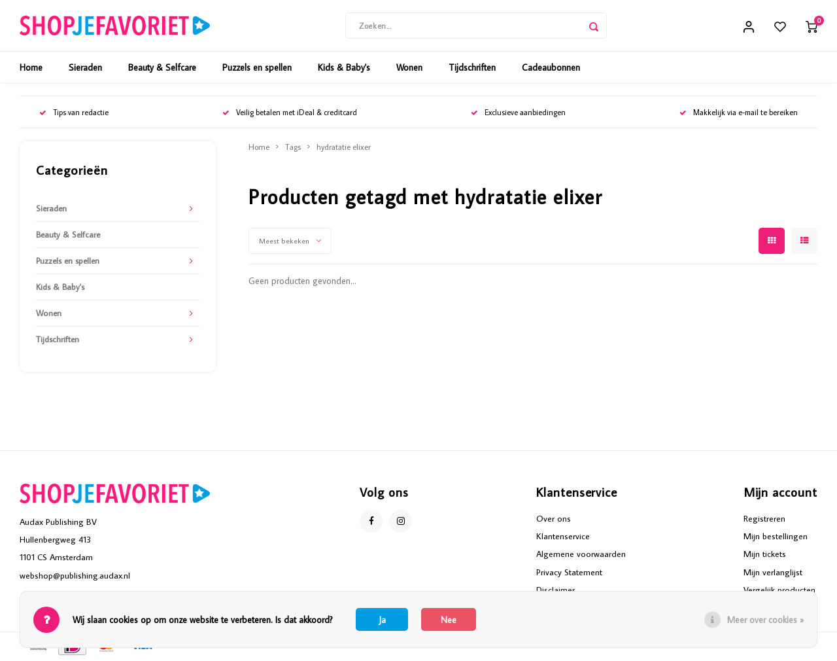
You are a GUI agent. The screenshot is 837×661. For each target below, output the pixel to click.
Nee (448, 620)
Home (31, 69)
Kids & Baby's (344, 69)
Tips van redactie (74, 113)
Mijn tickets (764, 555)
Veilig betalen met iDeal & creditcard (289, 113)
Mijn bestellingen (775, 537)
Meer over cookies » (765, 620)
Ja (382, 620)
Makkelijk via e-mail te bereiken (738, 113)
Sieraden (85, 69)
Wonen (409, 69)
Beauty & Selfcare (162, 69)
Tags (293, 148)
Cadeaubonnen (551, 69)
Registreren (764, 520)
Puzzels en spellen (257, 69)
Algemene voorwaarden (581, 555)
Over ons (553, 520)
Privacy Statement (569, 573)
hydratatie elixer (343, 148)
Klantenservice (563, 537)
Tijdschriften (472, 69)
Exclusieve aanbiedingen (518, 113)
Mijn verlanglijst (772, 573)
